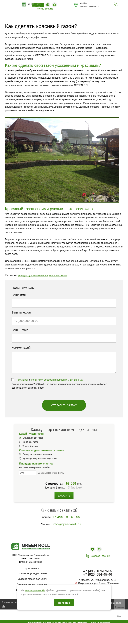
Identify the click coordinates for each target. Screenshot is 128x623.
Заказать (64, 495)
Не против (64, 602)
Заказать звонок (100, 555)
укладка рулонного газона (33, 275)
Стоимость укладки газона (32, 573)
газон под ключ (58, 275)
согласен (23, 379)
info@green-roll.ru (67, 524)
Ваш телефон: (22, 312)
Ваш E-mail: (20, 330)
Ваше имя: (19, 295)
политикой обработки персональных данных (56, 379)
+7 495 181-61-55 (66, 517)
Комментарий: (21, 347)
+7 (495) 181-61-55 (97, 571)
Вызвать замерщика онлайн (34, 467)
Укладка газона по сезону (32, 584)
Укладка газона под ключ (32, 578)
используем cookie (35, 590)
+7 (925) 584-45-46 (97, 574)
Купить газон (32, 568)
